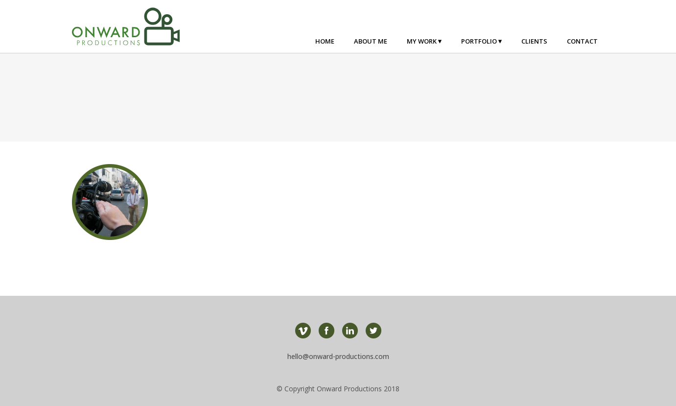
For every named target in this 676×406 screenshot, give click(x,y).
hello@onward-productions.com (338, 356)
